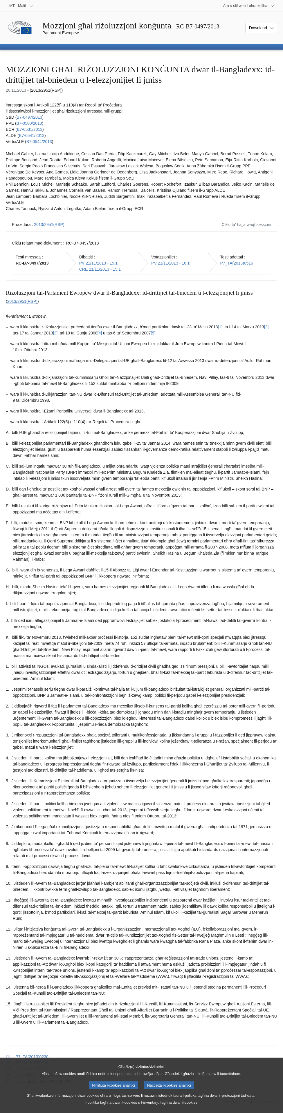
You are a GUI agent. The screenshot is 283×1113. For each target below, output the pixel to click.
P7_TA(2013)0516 (236, 263)
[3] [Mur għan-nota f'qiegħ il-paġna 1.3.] (55, 333)
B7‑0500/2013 (29, 123)
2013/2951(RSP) (49, 224)
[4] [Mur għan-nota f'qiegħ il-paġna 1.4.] (100, 333)
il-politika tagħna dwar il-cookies (111, 1107)
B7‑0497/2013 (29, 117)
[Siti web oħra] (248, 6)
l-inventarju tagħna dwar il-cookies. (169, 1107)
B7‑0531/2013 (29, 129)
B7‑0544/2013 (39, 141)
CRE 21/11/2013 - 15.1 (100, 269)
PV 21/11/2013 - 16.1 (170, 263)
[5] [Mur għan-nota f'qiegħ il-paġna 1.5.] (153, 333)
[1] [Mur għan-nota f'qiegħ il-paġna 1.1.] (220, 327)
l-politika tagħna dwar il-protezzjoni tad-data (219, 1100)
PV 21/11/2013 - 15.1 (98, 263)
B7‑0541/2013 (31, 135)
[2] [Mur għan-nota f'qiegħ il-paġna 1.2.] (266, 327)
